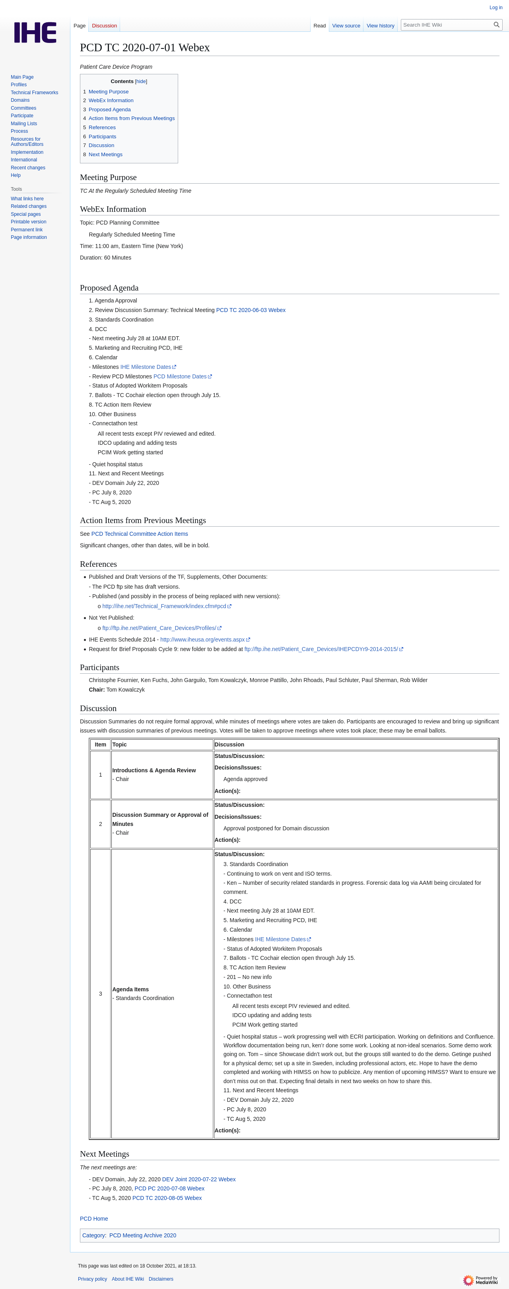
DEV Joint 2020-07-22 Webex (199, 1179)
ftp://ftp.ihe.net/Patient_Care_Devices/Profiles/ (159, 628)
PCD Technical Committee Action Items (139, 534)
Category (93, 1235)
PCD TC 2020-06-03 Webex (251, 310)
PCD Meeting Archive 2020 (142, 1235)
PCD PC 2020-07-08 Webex (170, 1188)
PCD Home (94, 1218)
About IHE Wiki (128, 1279)
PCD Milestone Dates (180, 376)
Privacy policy (92, 1279)
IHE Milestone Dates (145, 367)
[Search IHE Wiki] (452, 25)
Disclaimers (161, 1279)
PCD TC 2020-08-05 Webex (167, 1198)
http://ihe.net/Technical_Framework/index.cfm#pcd (164, 606)
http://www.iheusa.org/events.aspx (202, 639)
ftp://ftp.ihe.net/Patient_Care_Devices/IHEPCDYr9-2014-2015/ (321, 649)
